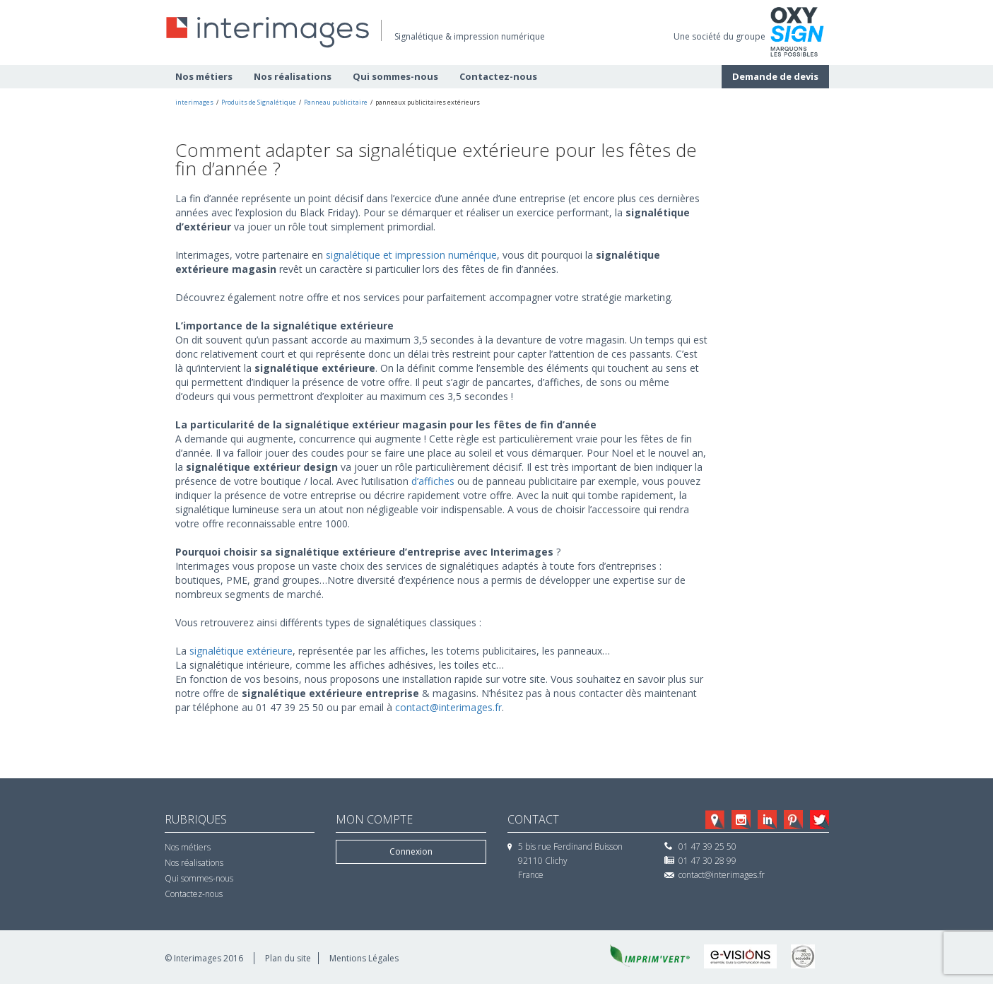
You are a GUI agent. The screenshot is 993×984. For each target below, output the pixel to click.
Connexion (411, 851)
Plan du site (288, 958)
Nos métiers (204, 76)
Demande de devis (775, 76)
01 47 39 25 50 (707, 846)
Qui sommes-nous (395, 76)
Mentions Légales (364, 958)
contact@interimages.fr (448, 707)
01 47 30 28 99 (707, 861)
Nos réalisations (292, 76)
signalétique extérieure (241, 650)
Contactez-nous (498, 76)
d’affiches (434, 481)
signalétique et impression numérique (411, 255)
